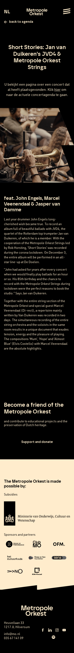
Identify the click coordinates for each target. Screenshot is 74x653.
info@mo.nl (12, 634)
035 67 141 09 (13, 638)
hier (57, 89)
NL (7, 11)
